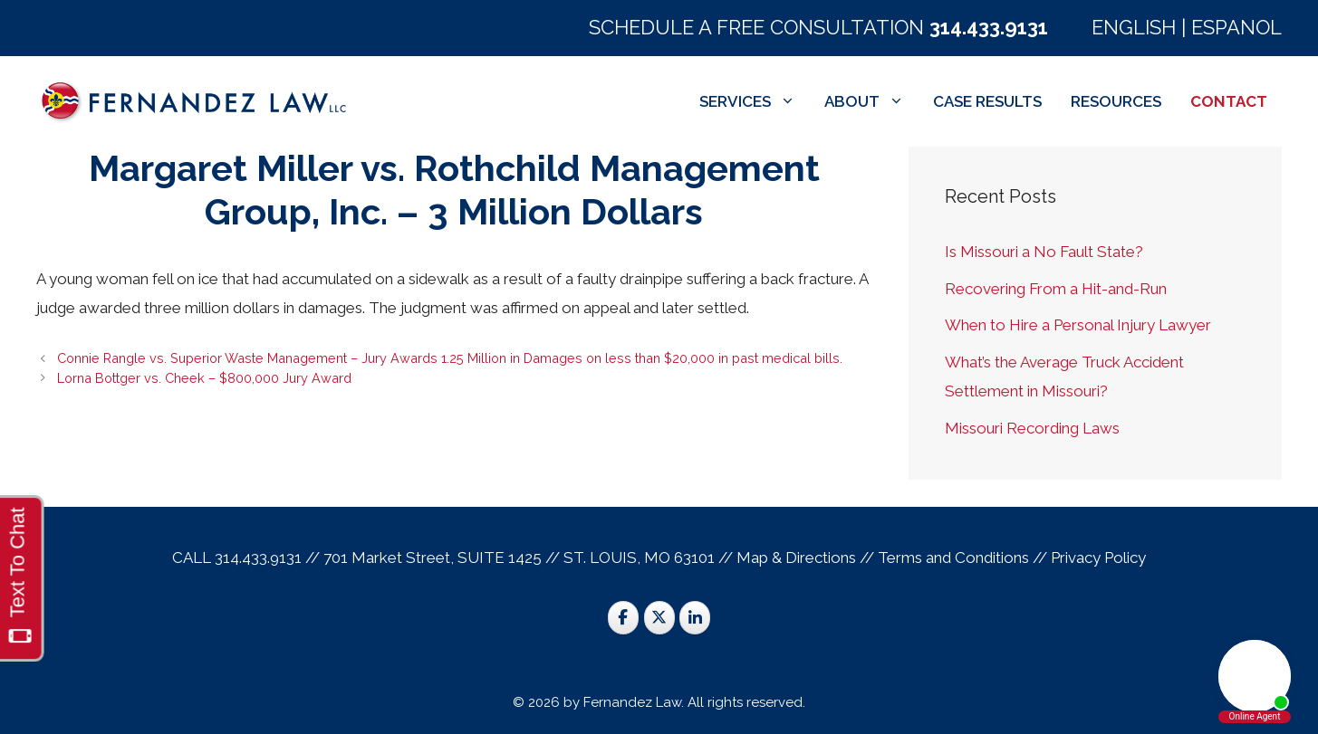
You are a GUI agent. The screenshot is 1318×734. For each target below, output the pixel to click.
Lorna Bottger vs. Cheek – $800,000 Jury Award (204, 378)
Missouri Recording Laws (1032, 428)
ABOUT (871, 101)
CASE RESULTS (987, 101)
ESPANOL (1236, 27)
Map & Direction (792, 557)
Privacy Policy (1098, 557)
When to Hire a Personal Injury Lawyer (1078, 325)
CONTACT (1228, 101)
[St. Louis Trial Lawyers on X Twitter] (659, 617)
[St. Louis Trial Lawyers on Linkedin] (694, 617)
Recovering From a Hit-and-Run (1056, 289)
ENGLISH (1134, 27)
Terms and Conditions (953, 557)
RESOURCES (1116, 101)
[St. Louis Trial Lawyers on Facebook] (623, 617)
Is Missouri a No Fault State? (1044, 252)
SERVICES (754, 101)
